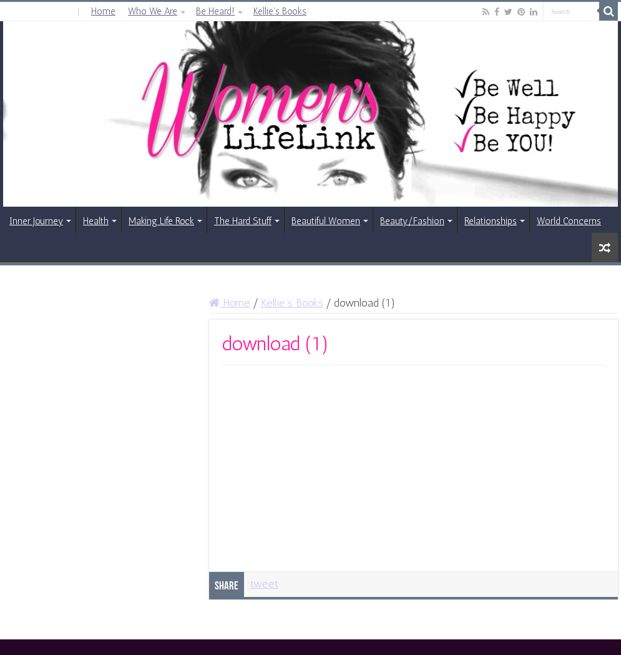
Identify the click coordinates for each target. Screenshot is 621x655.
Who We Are (152, 11)
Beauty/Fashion (412, 221)
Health (96, 221)
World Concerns (569, 221)
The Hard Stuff (242, 221)
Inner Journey (36, 221)
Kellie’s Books (279, 11)
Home (103, 11)
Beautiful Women (325, 221)
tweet (264, 584)
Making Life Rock (161, 221)
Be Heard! (215, 11)
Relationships (490, 221)
